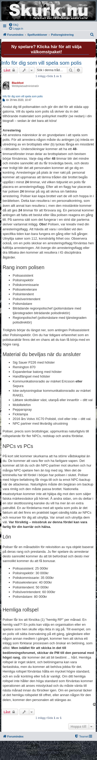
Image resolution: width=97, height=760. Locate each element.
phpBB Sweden (54, 750)
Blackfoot (18, 83)
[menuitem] (13, 24)
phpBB (35, 745)
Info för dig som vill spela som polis (41, 63)
